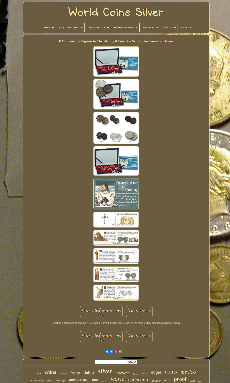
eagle (156, 372)
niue (95, 380)
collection (138, 379)
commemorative (41, 380)
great (192, 381)
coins (171, 371)
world (118, 379)
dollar (88, 372)
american (123, 373)
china (50, 372)
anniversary (78, 380)
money (63, 373)
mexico (188, 372)
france (145, 373)
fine (199, 381)
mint (167, 380)
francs (135, 374)
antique (156, 380)
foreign (75, 373)
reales (104, 381)
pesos (39, 373)
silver (105, 371)
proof (180, 379)
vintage (60, 380)
